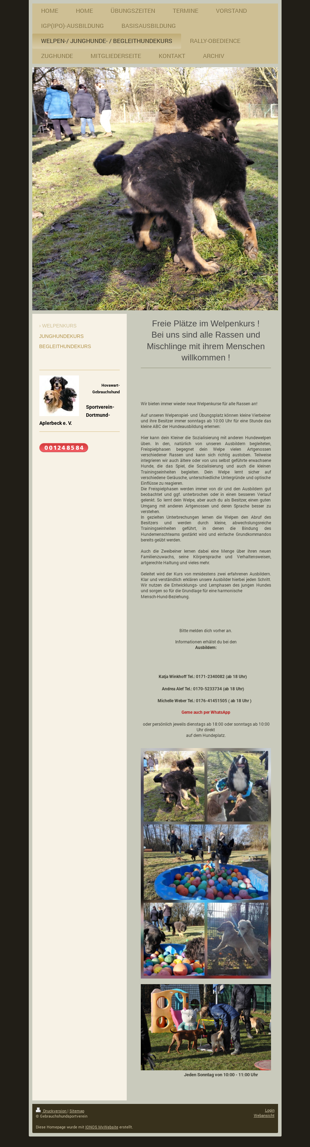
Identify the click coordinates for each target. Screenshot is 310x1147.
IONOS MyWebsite (101, 1126)
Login (270, 1110)
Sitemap (77, 1110)
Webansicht (264, 1115)
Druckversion (51, 1110)
